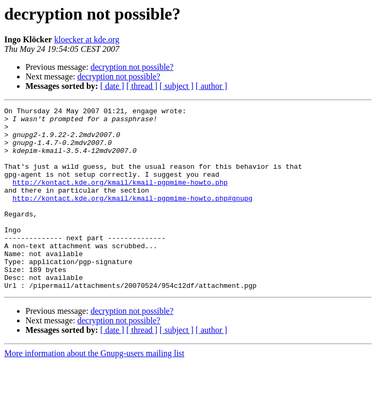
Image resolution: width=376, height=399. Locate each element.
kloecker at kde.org (86, 39)
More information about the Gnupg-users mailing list (94, 389)
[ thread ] (142, 85)
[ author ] (212, 85)
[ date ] (112, 85)
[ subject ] (177, 85)
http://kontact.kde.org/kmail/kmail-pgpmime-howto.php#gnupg (132, 217)
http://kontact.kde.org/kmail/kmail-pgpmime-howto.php (120, 198)
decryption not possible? (132, 66)
